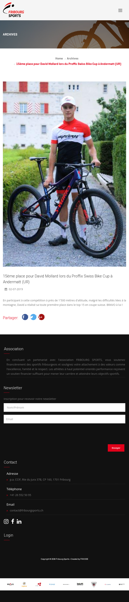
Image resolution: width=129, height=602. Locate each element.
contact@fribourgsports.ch (26, 510)
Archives (72, 58)
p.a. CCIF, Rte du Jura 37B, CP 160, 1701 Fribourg (40, 479)
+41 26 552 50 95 (20, 495)
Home (59, 58)
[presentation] (28, 432)
